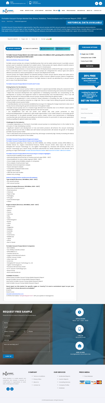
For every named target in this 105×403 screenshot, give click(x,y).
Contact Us (97, 10)
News (63, 10)
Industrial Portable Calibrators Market (59, 150)
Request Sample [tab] (62, 49)
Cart (56, 10)
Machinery (10, 21)
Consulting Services (64, 382)
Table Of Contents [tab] (30, 48)
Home (21, 10)
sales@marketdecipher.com (18, 3)
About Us (89, 10)
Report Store (29, 10)
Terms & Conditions (39, 376)
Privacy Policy (37, 379)
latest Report (39, 10)
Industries (48, 10)
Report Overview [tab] (14, 48)
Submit (8, 356)
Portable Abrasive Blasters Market (35, 150)
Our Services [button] (81, 10)
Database (62, 388)
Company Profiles (64, 385)
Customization (47, 49)
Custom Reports (63, 379)
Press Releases (71, 10)
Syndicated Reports (64, 376)
